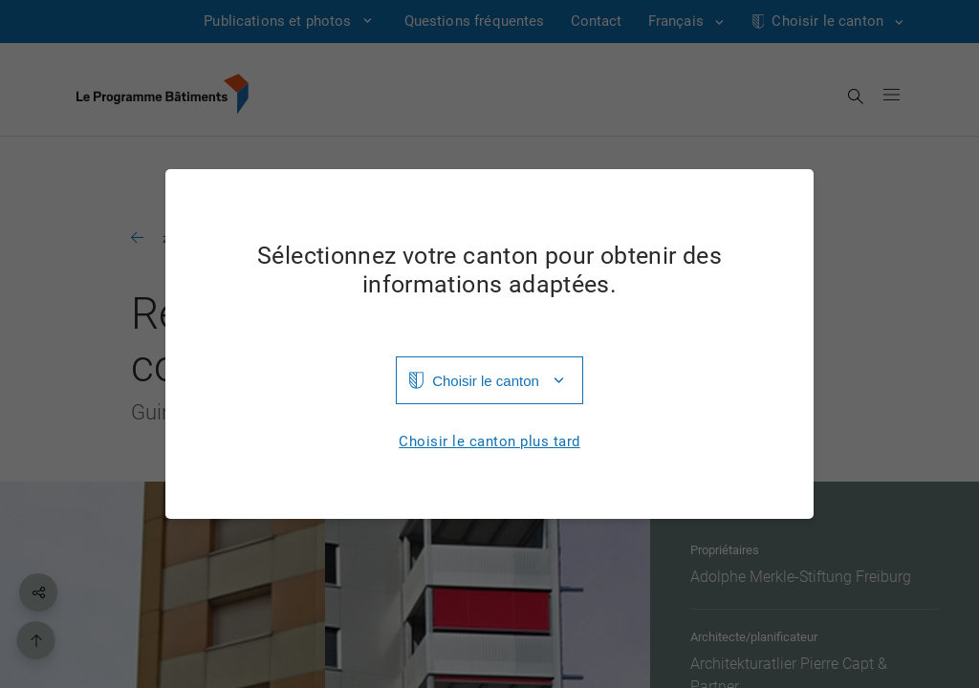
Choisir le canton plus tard (489, 442)
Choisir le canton (485, 381)
